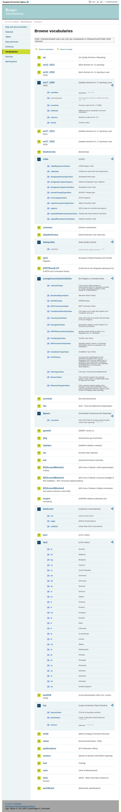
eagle (53, 521)
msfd (45, 734)
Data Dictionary (26, 22)
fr (51, 607)
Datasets (9, 32)
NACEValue (55, 357)
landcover (48, 509)
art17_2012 (49, 131)
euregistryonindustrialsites (57, 278)
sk (52, 681)
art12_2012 (49, 65)
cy (52, 565)
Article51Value (57, 286)
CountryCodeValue (59, 318)
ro (51, 665)
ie (51, 618)
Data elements (11, 42)
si (51, 676)
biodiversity (49, 152)
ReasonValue (56, 377)
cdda (45, 159)
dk (52, 581)
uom (45, 770)
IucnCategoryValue (59, 198)
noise (46, 741)
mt (52, 644)
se (52, 671)
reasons (54, 117)
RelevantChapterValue (60, 385)
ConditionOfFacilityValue (61, 311)
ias (44, 453)
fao (44, 406)
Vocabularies (11, 52)
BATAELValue (56, 301)
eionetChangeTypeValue (61, 192)
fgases (46, 413)
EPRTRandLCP (51, 268)
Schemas (9, 47)
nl (51, 649)
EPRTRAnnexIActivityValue (62, 331)
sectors (54, 725)
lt (51, 628)
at (51, 549)
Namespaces (11, 61)
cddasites (55, 171)
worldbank (48, 788)
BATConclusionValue (60, 306)
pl (51, 655)
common (47, 227)
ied (44, 460)
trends (53, 123)
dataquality (49, 242)
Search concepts (66, 49)
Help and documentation (16, 27)
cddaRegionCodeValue (60, 166)
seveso (46, 756)
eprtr (45, 258)
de (52, 576)
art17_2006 (49, 82)
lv (51, 639)
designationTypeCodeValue (62, 187)
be (52, 554)
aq (44, 57)
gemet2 (47, 430)
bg (52, 560)
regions (54, 208)
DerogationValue (58, 325)
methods (54, 111)
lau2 (45, 542)
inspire (46, 498)
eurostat (47, 398)
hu (52, 613)
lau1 (45, 535)
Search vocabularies (46, 49)
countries (55, 105)
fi (51, 602)
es (52, 597)
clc (52, 516)
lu (51, 634)
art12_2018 (49, 72)
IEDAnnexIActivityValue (61, 343)
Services (9, 56)
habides (47, 445)
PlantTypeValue (57, 372)
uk (52, 687)
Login (93, 2)
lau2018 (47, 695)
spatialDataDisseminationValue (64, 214)
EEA (16, 2)
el (51, 591)
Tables (8, 37)
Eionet (16, 22)
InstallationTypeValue (60, 352)
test (45, 763)
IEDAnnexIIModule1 (53, 467)
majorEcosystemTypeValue (62, 203)
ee (52, 586)
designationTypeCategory (61, 182)
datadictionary (50, 235)
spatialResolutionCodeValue (63, 219)
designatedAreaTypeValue (62, 177)
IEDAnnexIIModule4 (53, 488)
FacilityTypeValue (58, 338)
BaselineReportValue (59, 295)
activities (54, 92)
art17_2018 (49, 141)
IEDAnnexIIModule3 (53, 478)
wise (45, 778)
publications (49, 748)
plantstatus (55, 718)
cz (52, 570)
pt (51, 660)
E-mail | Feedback (13, 803)
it (51, 623)
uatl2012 (54, 526)
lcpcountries (56, 712)
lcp (44, 705)
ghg (45, 438)
